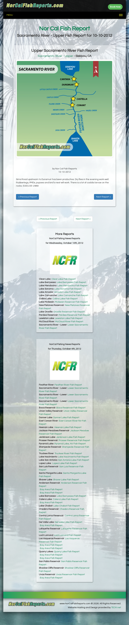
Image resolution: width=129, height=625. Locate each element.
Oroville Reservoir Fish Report (69, 312)
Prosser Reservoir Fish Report (74, 440)
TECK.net (116, 607)
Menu (10, 15)
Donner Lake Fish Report (66, 417)
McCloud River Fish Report (69, 321)
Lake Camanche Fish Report (73, 295)
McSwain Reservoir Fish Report (71, 302)
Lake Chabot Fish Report (66, 506)
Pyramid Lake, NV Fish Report (70, 444)
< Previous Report (27, 197)
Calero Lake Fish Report (65, 499)
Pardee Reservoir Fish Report (74, 315)
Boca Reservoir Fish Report (71, 408)
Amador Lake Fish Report (67, 292)
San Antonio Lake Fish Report (73, 460)
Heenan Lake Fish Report (68, 427)
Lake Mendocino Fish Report (72, 285)
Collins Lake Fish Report (65, 299)
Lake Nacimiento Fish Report (73, 457)
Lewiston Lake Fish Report (69, 318)
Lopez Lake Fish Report (64, 463)
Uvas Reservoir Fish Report (70, 574)
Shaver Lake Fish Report (66, 480)
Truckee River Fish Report (68, 453)
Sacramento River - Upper (55, 56)
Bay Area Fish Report (51, 489)
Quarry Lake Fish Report (66, 551)
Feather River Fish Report (68, 385)
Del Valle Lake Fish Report (68, 522)
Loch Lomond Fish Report (67, 535)
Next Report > (103, 197)
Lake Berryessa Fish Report (71, 282)
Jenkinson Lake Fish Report (70, 437)
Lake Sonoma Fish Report (68, 289)
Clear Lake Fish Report (64, 279)
